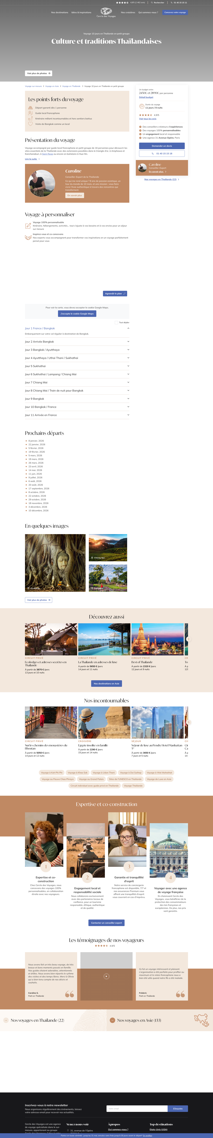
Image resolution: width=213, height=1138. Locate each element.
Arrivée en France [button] (41, 415)
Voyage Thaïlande (133, 785)
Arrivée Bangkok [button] (39, 341)
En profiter (147, 1135)
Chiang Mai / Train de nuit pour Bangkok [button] (54, 390)
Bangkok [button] (34, 398)
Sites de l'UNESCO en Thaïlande (125, 779)
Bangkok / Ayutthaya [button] (42, 349)
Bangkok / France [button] (40, 407)
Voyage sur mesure (33, 86)
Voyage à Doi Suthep (130, 772)
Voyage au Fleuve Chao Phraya (58, 779)
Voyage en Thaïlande (71, 86)
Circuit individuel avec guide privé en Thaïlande (95, 785)
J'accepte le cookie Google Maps (77, 313)
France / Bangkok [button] (40, 328)
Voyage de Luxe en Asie (159, 779)
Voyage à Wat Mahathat (159, 772)
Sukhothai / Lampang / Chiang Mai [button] (50, 374)
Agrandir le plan (115, 293)
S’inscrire (178, 1108)
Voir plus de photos (38, 73)
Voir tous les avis (147, 118)
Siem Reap (47, 154)
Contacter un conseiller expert (106, 922)
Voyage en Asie (52, 86)
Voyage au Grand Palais (91, 779)
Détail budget (146, 97)
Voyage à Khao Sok (77, 772)
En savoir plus (75, 195)
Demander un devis (162, 146)
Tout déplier (124, 322)
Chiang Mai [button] (36, 382)
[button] (77, 183)
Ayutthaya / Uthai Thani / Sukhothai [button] (51, 358)
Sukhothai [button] (35, 366)
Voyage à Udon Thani (104, 772)
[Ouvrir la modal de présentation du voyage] (32, 159)
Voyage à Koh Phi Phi (51, 772)
